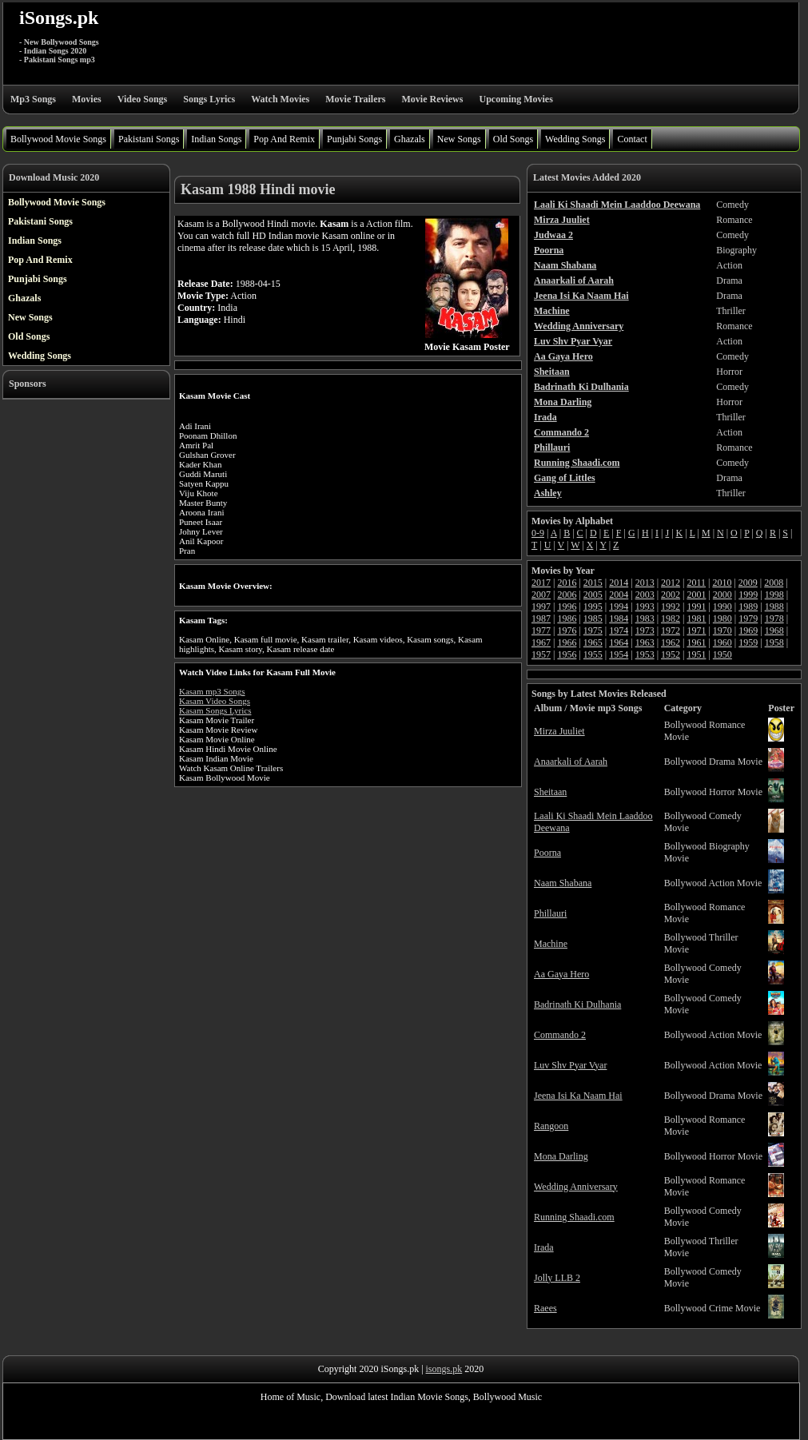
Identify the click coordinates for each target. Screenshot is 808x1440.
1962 (670, 642)
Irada (544, 1247)
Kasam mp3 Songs (212, 691)
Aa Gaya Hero (561, 974)
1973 (645, 630)
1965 (593, 642)
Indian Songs (216, 139)
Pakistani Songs (148, 139)
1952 (670, 654)
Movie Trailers (355, 99)
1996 (566, 606)
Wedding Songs (575, 139)
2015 (593, 582)
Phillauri (550, 913)
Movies (86, 99)
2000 (722, 594)
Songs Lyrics (209, 99)
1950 (722, 654)
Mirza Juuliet (559, 731)
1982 (670, 618)
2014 (618, 582)
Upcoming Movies (515, 99)
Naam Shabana (562, 883)
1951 (696, 654)
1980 (722, 618)
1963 (645, 642)
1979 (748, 618)
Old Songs (513, 139)
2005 (593, 594)
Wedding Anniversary (576, 1186)
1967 (541, 642)
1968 (774, 630)
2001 (696, 594)
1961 (696, 642)
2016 (566, 582)
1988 (774, 606)
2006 (566, 594)
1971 (696, 630)
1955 (593, 654)
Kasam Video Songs (214, 701)
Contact (632, 139)
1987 (541, 618)
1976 (566, 630)
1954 (618, 654)
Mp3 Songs (33, 99)
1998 (774, 594)
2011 (696, 582)
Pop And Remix (284, 139)
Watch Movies (280, 99)
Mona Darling (561, 1156)
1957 (541, 654)
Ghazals (409, 139)
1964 (618, 642)
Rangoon (551, 1126)
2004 (618, 594)
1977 (541, 630)
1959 (748, 642)
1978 (774, 618)
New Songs (459, 139)
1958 (774, 642)
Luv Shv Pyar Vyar (570, 1065)
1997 (541, 606)
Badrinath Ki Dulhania (577, 1004)
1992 (670, 606)
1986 (566, 618)
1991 (696, 606)
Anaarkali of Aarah (570, 761)
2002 (670, 594)
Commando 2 (560, 1034)
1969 (748, 630)
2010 (721, 582)
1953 (645, 654)
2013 (645, 582)
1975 (593, 630)
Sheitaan (550, 792)
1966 (566, 642)
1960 (722, 642)
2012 (670, 582)
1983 (645, 618)
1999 (748, 594)
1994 (618, 606)
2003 (645, 594)
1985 (593, 618)
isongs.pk (444, 1368)
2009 (748, 582)
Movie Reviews (432, 99)
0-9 (537, 533)
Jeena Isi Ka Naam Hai (578, 1095)
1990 (722, 606)
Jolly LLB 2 (557, 1277)
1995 (593, 606)
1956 (566, 654)
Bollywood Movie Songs (58, 139)
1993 (645, 606)
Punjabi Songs (354, 139)
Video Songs (142, 99)
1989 (748, 606)
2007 (541, 594)
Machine (550, 943)
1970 (722, 630)
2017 (541, 582)
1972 (670, 630)
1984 (618, 618)
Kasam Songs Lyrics (215, 710)
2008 (773, 582)
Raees (545, 1308)
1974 (618, 630)
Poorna (547, 852)
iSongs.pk (58, 17)
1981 (696, 618)
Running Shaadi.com (574, 1217)
